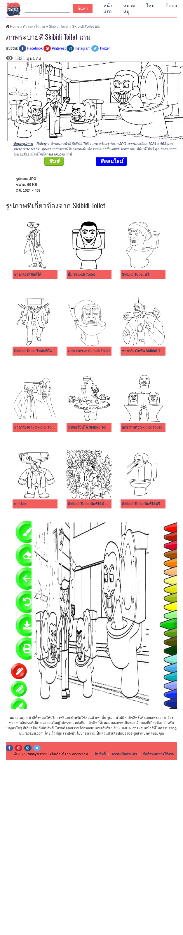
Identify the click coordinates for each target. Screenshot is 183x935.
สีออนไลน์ (111, 161)
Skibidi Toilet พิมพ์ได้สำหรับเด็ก (93, 504)
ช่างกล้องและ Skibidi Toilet (35, 427)
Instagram (82, 48)
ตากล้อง (20, 504)
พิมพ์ (54, 161)
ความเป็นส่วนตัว (124, 754)
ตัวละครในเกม (34, 27)
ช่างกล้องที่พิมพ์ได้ (27, 274)
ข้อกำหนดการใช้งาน (158, 754)
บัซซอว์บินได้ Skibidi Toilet (89, 427)
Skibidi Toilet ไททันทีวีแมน (35, 351)
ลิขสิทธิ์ (100, 754)
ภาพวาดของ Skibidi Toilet (89, 351)
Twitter (105, 48)
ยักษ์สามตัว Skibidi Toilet (142, 427)
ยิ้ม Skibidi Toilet (81, 274)
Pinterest (58, 48)
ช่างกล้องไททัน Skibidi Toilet (144, 351)
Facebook (35, 48)
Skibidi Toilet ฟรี (135, 274)
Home (14, 27)
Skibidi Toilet (58, 27)
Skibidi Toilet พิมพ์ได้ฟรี (141, 504)
